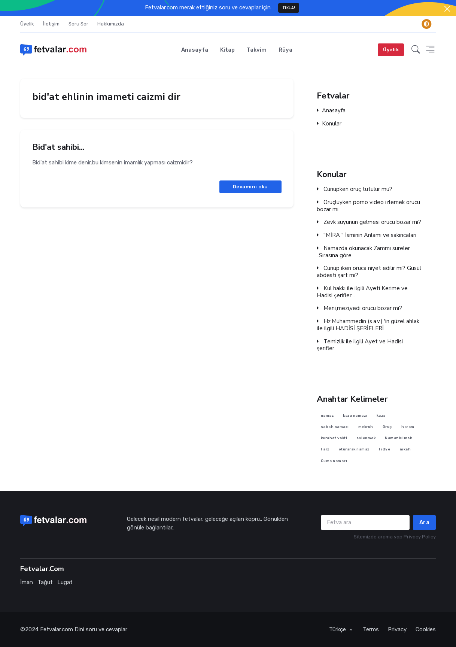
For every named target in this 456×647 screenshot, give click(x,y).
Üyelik (27, 24)
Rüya (285, 49)
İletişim (51, 24)
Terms (371, 629)
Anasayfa (194, 49)
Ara (424, 522)
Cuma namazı (334, 460)
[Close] (447, 9)
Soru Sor (78, 24)
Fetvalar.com (56, 629)
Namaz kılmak (398, 438)
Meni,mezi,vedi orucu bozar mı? (359, 308)
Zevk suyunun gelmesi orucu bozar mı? (369, 222)
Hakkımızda (110, 24)
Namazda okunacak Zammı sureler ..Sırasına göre (363, 251)
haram (407, 427)
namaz (327, 415)
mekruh (365, 427)
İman (26, 582)
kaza (381, 415)
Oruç (387, 427)
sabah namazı (335, 427)
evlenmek (366, 438)
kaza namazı (355, 415)
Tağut (45, 582)
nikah (405, 449)
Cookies (426, 629)
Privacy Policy (420, 537)
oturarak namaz (354, 449)
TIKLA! (288, 8)
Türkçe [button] (338, 629)
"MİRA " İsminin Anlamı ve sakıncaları (366, 235)
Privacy (397, 629)
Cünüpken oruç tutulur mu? (354, 189)
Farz (325, 449)
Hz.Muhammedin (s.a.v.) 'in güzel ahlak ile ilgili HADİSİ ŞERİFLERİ (368, 325)
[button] (416, 50)
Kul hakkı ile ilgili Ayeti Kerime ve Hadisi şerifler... (362, 292)
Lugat (65, 582)
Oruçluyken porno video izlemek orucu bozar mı (368, 205)
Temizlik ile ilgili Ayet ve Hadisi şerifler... (360, 345)
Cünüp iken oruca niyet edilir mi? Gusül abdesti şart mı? (369, 272)
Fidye (384, 449)
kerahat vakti (334, 438)
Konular (329, 123)
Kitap (227, 49)
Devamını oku (250, 186)
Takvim (257, 49)
